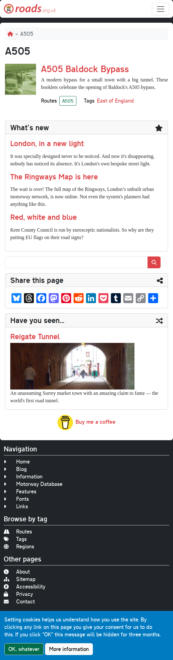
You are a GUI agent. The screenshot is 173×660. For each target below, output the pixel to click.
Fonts (16, 498)
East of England (115, 100)
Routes (18, 531)
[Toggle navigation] (160, 9)
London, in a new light (47, 143)
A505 (68, 101)
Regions (19, 546)
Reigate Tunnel (35, 336)
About (17, 571)
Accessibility (24, 586)
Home (17, 461)
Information (23, 476)
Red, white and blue (43, 217)
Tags (15, 538)
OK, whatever (23, 649)
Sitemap (19, 579)
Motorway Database (33, 483)
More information (69, 649)
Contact (19, 601)
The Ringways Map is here (54, 176)
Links (16, 506)
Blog (15, 469)
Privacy (18, 594)
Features (20, 491)
